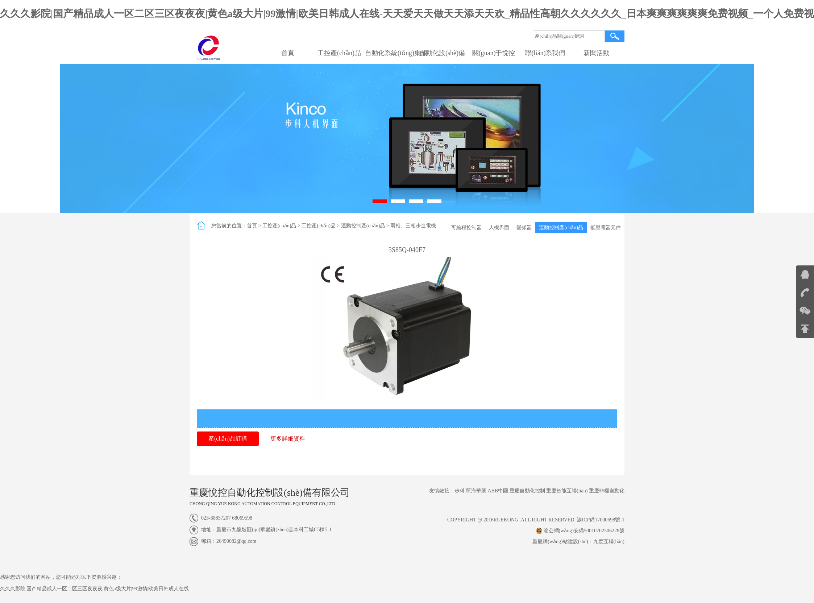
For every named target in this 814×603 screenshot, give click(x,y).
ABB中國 (497, 490)
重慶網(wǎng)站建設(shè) (560, 541)
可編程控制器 (466, 227)
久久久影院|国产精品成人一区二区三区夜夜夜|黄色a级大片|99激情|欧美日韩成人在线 (94, 588)
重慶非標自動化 (606, 490)
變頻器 (524, 227)
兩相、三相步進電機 (413, 225)
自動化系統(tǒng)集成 (396, 53)
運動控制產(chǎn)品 (561, 227)
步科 (459, 490)
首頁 (287, 53)
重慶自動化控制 (527, 490)
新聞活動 (596, 53)
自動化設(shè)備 (442, 53)
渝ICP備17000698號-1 (600, 520)
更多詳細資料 (287, 438)
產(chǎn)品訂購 (227, 438)
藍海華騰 (476, 490)
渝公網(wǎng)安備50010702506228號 (580, 530)
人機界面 (499, 227)
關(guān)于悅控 (493, 53)
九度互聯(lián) (608, 541)
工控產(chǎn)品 (339, 53)
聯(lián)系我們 (545, 53)
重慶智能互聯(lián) (566, 490)
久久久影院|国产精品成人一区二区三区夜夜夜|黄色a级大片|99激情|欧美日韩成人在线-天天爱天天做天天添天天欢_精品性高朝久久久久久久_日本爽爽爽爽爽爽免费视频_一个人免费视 (407, 13)
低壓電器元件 (605, 227)
